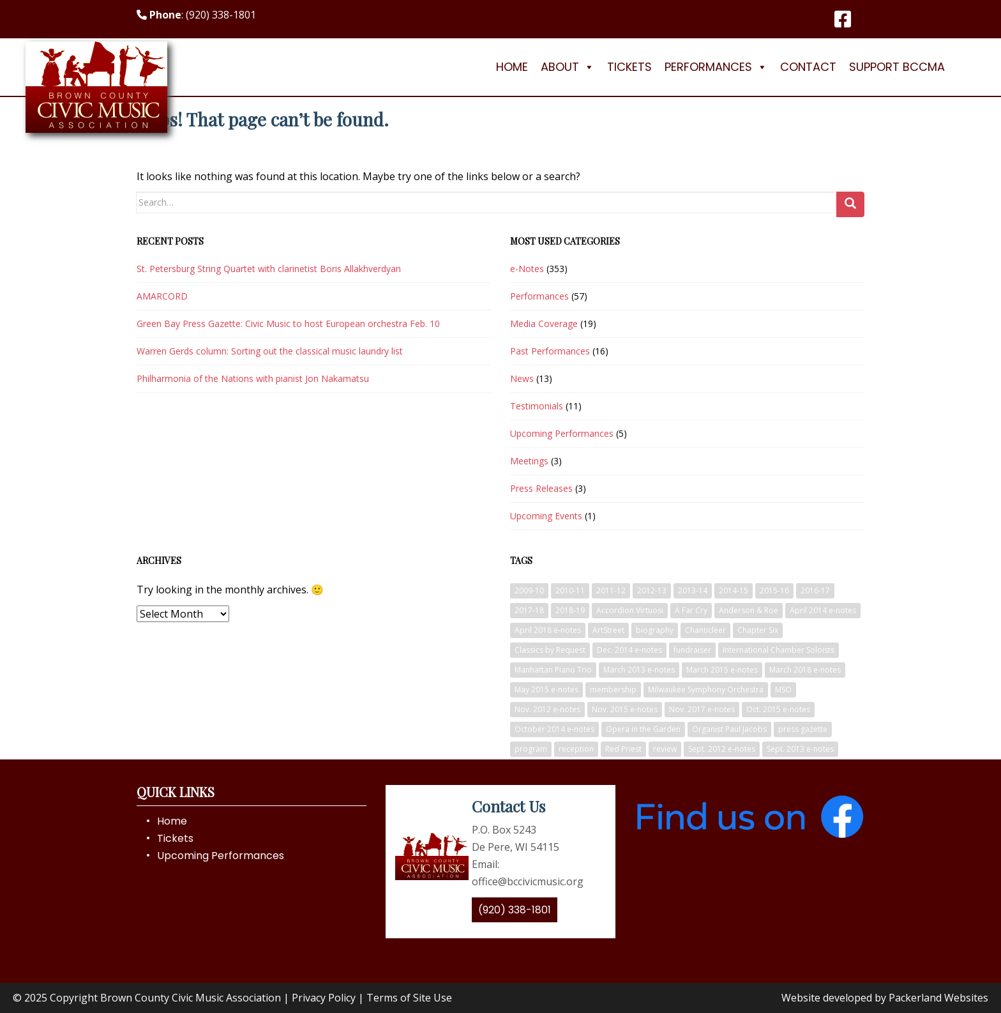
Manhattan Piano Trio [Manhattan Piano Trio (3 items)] (553, 669)
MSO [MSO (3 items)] (783, 689)
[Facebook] (842, 19)
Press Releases (541, 488)
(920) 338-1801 (514, 910)
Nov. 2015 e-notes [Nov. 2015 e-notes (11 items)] (625, 709)
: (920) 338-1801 (196, 15)
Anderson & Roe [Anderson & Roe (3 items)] (748, 610)
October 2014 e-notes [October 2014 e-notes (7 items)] (554, 729)
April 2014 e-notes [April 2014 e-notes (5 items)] (823, 610)
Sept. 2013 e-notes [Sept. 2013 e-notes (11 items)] (800, 748)
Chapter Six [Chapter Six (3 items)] (757, 630)
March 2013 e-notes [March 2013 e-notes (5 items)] (639, 669)
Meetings (529, 461)
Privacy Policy (324, 998)
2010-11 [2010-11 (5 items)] (570, 590)
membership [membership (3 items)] (613, 689)
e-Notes (527, 269)
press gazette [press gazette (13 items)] (802, 729)
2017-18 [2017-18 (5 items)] (529, 610)
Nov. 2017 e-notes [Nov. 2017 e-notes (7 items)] (702, 709)
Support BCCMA (897, 67)
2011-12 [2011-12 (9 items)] (611, 590)
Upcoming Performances (561, 433)
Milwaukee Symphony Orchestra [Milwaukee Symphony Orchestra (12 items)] (706, 689)
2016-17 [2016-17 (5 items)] (815, 590)
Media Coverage (544, 323)
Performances (716, 67)
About (567, 67)
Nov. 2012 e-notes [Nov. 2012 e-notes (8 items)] (547, 709)
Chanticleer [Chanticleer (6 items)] (705, 630)
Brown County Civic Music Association (190, 998)
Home (512, 67)
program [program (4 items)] (531, 748)
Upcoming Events (546, 516)
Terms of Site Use (409, 998)
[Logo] (96, 67)
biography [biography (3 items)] (655, 630)
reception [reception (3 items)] (576, 748)
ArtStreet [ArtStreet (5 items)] (608, 630)
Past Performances (550, 351)
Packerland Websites (938, 998)
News (522, 378)
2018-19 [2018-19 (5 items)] (570, 610)
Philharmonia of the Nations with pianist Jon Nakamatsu (253, 378)
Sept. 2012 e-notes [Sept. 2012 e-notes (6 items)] (721, 748)
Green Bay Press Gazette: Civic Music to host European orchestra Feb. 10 (288, 323)
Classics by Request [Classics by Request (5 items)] (550, 649)
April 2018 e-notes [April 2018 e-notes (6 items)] (548, 630)
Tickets (629, 67)
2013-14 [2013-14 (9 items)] (692, 590)
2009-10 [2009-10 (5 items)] (529, 590)
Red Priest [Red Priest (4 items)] (623, 748)
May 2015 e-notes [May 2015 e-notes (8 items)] (546, 689)
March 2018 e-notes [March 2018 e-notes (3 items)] (805, 669)
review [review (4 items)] (665, 748)
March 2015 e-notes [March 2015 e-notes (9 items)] (722, 669)
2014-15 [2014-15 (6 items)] (733, 590)
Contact (808, 67)
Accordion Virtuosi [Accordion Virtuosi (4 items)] (629, 610)
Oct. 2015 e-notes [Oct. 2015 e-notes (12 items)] (778, 709)
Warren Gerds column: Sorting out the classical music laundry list (270, 351)
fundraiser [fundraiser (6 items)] (692, 649)
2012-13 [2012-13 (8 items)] (651, 590)
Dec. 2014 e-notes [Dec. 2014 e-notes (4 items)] (629, 649)
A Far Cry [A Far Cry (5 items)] (691, 610)
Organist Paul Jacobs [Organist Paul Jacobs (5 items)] (729, 729)
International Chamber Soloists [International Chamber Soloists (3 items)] (778, 649)
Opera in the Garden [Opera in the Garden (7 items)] (643, 729)
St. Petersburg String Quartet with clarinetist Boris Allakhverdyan (269, 269)
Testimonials (536, 406)
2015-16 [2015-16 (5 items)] (774, 590)
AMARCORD (162, 296)
